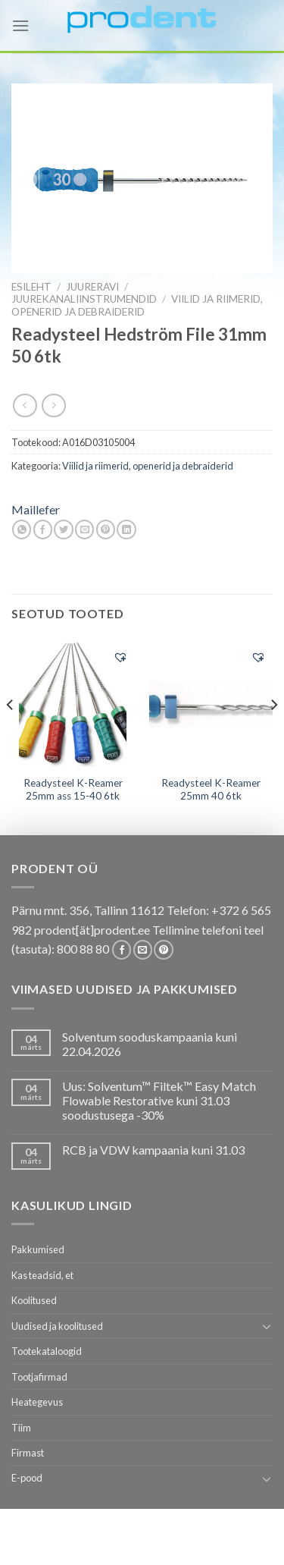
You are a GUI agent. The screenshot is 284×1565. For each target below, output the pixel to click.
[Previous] (10, 735)
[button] (120, 657)
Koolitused (34, 1300)
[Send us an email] (142, 950)
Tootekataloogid (46, 1351)
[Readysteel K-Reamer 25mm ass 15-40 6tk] (73, 703)
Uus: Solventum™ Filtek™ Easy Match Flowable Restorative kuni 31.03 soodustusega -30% (159, 1100)
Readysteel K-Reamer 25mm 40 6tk (211, 790)
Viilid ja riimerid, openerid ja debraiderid (137, 305)
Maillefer (35, 509)
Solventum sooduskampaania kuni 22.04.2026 (149, 1043)
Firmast (27, 1453)
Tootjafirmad (39, 1377)
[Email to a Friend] (84, 529)
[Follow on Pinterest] (163, 950)
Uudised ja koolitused (57, 1326)
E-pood (26, 1478)
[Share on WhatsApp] (21, 529)
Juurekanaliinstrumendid (84, 299)
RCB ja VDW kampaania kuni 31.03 (153, 1149)
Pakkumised (37, 1249)
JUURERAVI (92, 287)
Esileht (31, 287)
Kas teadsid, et (42, 1275)
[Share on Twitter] (63, 529)
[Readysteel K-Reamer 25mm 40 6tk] (211, 702)
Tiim (21, 1428)
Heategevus (37, 1402)
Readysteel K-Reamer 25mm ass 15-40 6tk (73, 790)
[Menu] (20, 25)
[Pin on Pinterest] (105, 529)
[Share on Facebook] (42, 529)
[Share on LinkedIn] (126, 529)
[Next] (273, 735)
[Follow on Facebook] (121, 950)
